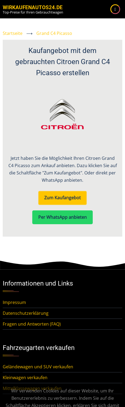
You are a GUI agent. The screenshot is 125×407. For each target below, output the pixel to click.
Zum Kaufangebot (62, 198)
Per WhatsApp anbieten (62, 217)
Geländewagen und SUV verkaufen (38, 367)
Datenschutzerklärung (26, 313)
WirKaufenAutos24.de (33, 7)
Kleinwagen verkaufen (25, 377)
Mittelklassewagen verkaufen (32, 388)
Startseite (13, 33)
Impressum (14, 302)
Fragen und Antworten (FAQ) (32, 324)
